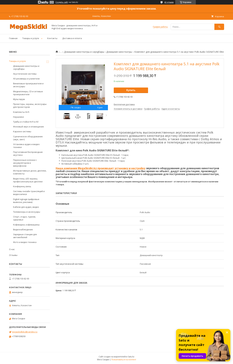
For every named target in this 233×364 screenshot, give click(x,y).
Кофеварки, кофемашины (26, 224)
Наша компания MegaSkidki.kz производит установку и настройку (100, 168)
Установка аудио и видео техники (26, 146)
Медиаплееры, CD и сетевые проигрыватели (28, 93)
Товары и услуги (30, 38)
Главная (13, 38)
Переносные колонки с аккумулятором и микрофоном (25, 163)
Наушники (18, 116)
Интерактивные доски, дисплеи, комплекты (29, 172)
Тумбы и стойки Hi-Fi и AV (26, 121)
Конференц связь (22, 186)
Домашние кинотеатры (119, 52)
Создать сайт (61, 2)
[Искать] (219, 27)
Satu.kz (131, 356)
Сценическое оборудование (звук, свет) (28, 138)
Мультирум (19, 99)
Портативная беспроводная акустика (28, 153)
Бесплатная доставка (124, 104)
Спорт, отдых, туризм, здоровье (24, 218)
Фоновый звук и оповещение (28, 126)
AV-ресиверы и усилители (26, 78)
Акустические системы (25, 73)
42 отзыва (169, 2)
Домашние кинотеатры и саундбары (84, 52)
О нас (12, 249)
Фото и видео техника (24, 242)
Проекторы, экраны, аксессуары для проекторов (30, 105)
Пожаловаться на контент (123, 359)
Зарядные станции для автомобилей (25, 236)
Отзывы (13, 255)
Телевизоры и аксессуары (26, 211)
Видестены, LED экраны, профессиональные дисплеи (28, 180)
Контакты (52, 38)
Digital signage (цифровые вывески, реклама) (26, 201)
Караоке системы (22, 131)
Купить (130, 90)
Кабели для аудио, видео (26, 206)
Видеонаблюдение (23, 229)
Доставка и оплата (72, 38)
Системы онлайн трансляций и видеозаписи (29, 193)
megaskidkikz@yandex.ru (24, 331)
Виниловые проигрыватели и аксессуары (28, 85)
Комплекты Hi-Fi (21, 112)
